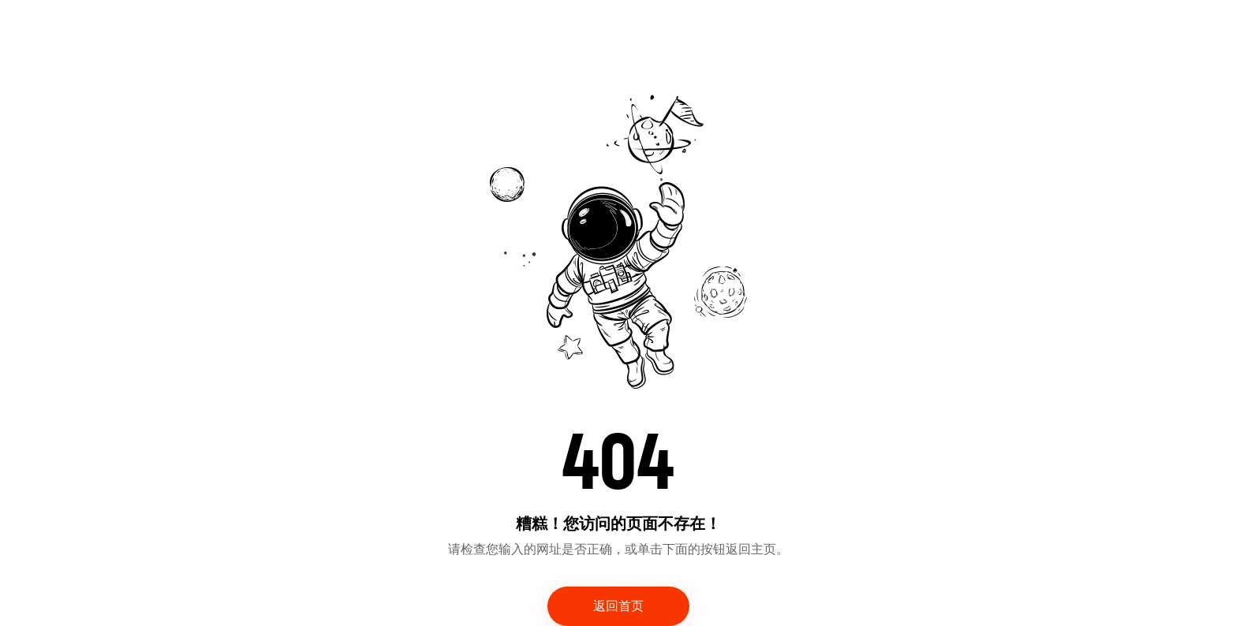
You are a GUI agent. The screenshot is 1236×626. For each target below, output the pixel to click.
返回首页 (618, 606)
